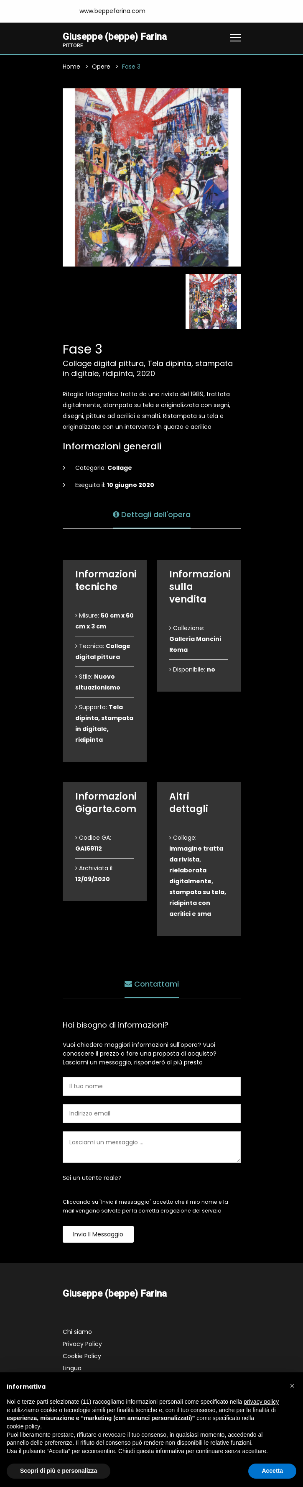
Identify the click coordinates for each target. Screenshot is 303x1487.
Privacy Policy (82, 1344)
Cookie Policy (82, 1356)
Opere (101, 66)
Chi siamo (77, 1332)
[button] (292, 1385)
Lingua (72, 1368)
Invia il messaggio (98, 1234)
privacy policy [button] (261, 1401)
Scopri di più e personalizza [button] (58, 1470)
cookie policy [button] (23, 1426)
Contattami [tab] (152, 984)
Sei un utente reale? (92, 1178)
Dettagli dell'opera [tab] (152, 514)
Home (71, 66)
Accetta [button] (272, 1470)
